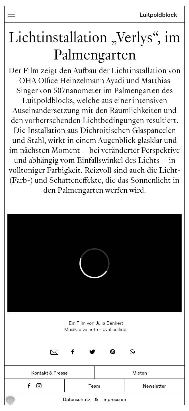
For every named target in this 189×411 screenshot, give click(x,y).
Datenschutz (76, 399)
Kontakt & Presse (49, 372)
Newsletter (154, 386)
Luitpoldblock (158, 16)
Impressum (114, 399)
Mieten (139, 372)
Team (94, 386)
